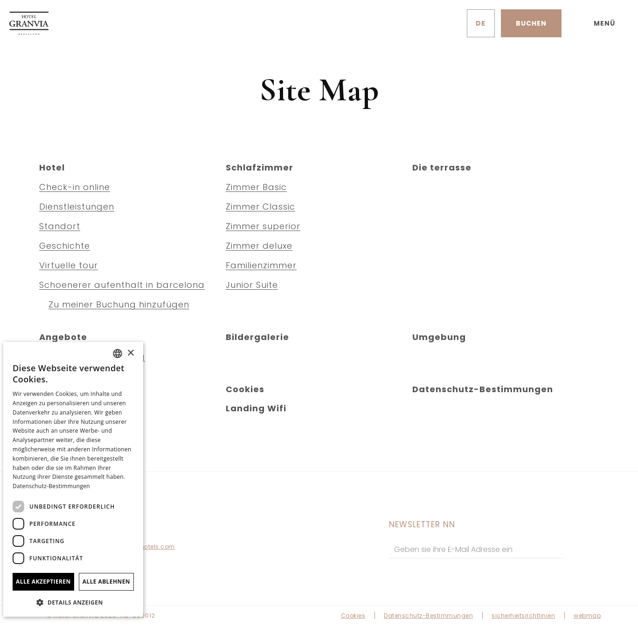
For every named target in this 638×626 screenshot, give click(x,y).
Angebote (63, 337)
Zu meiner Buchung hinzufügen (119, 304)
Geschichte (64, 246)
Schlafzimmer (259, 167)
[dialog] (73, 479)
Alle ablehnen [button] (106, 581)
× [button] (130, 353)
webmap (587, 615)
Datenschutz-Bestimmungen (482, 389)
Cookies (245, 389)
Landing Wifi (256, 408)
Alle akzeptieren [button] (43, 581)
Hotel (52, 167)
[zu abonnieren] (554, 549)
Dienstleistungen (76, 206)
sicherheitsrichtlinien (523, 615)
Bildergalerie (257, 337)
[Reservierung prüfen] (531, 23)
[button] (73, 602)
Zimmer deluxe (259, 246)
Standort (59, 226)
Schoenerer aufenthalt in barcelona (122, 285)
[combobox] (117, 353)
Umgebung (439, 337)
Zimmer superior (263, 226)
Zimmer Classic (260, 206)
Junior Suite (252, 285)
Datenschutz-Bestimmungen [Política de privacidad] (51, 486)
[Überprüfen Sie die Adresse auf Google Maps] (446, 23)
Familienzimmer (261, 265)
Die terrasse (442, 167)
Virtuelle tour (68, 265)
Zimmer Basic (256, 187)
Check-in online (74, 187)
